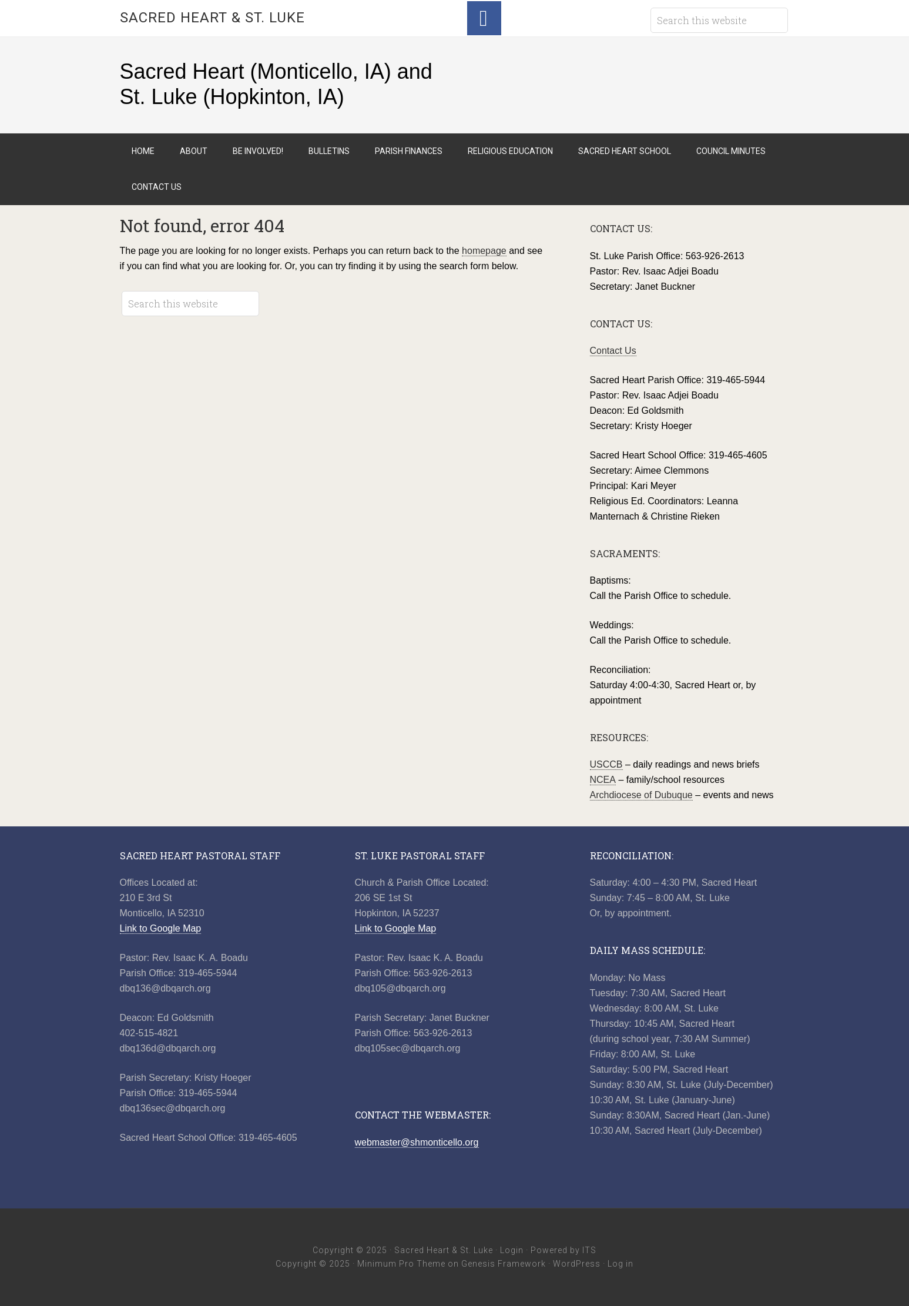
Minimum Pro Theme (401, 1263)
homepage (484, 251)
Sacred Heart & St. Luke (212, 17)
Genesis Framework (503, 1263)
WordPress (577, 1263)
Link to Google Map (161, 928)
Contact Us (613, 351)
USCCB (606, 764)
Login (512, 1250)
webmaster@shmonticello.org (417, 1142)
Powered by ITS (563, 1250)
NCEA (603, 780)
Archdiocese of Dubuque (641, 795)
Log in (620, 1263)
